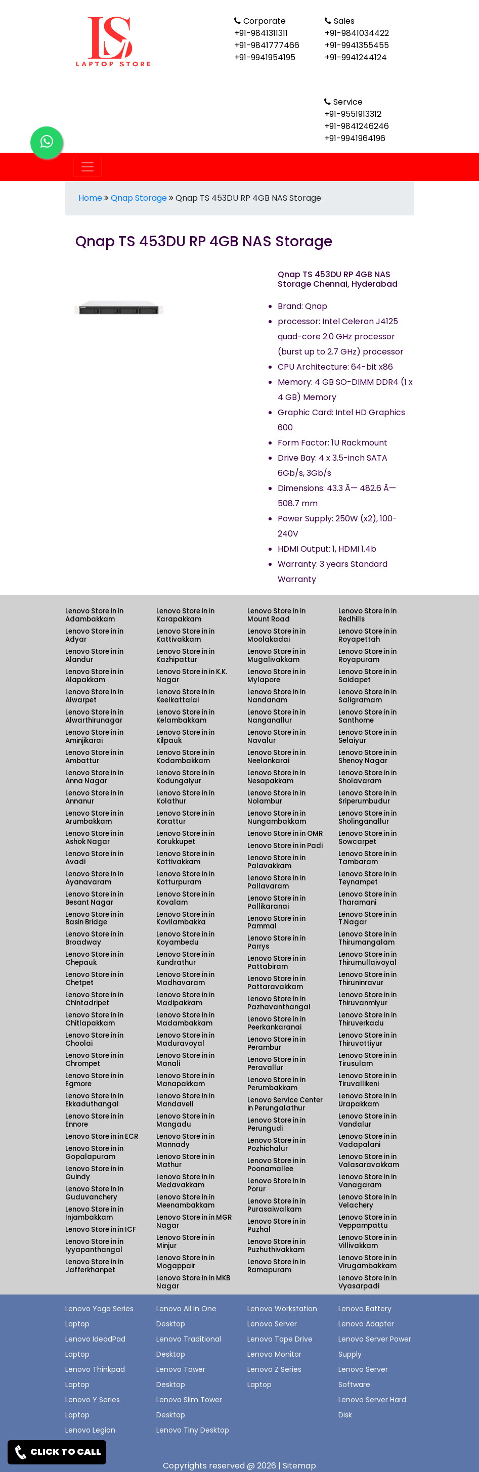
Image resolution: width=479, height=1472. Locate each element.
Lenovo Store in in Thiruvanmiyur (367, 999)
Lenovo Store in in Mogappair (185, 1262)
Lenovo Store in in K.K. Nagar (191, 676)
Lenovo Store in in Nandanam (276, 696)
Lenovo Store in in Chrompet (94, 1059)
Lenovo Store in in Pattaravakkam (276, 983)
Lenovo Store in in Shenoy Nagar (367, 757)
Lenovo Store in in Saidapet (367, 676)
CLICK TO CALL (57, 1452)
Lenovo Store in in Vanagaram (367, 1181)
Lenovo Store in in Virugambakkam (367, 1262)
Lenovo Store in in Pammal (276, 922)
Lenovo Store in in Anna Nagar (94, 777)
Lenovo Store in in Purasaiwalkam (276, 1205)
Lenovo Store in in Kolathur (185, 797)
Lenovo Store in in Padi (285, 846)
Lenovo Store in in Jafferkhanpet (94, 1266)
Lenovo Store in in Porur (276, 1185)
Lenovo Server (272, 1324)
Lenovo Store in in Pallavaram (276, 882)
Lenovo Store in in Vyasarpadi (367, 1282)
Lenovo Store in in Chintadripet (94, 999)
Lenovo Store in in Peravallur (276, 1064)
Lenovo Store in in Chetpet (94, 979)
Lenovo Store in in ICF (100, 1229)
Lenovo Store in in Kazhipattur (185, 655)
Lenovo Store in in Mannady (185, 1140)
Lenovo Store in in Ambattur (94, 757)
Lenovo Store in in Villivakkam (367, 1242)
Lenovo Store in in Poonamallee (276, 1165)
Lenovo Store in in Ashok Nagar (94, 837)
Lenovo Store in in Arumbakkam (94, 817)
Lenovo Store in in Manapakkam (185, 1080)
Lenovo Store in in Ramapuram (276, 1266)
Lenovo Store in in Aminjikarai (94, 736)
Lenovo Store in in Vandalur (367, 1120)
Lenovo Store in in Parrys (276, 942)
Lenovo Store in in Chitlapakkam (94, 1019)
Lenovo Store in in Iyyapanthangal (94, 1246)
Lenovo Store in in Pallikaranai (276, 902)
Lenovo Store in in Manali (185, 1059)
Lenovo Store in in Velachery (367, 1201)
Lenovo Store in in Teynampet (367, 878)
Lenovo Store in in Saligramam (367, 696)
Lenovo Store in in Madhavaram (185, 979)
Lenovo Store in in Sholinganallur (367, 817)
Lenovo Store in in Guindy (94, 1173)
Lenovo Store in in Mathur (185, 1161)
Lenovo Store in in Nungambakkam (276, 817)
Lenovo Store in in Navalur (276, 736)
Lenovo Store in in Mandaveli (185, 1100)
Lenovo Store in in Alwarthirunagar (94, 716)
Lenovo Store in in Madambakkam (185, 1019)
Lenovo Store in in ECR (101, 1136)
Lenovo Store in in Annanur (94, 797)
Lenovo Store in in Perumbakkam (276, 1084)
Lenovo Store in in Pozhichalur (276, 1144)
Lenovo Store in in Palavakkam (276, 862)
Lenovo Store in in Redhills (367, 615)
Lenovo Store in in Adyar (94, 635)
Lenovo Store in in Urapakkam (367, 1100)
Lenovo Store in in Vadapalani (367, 1140)
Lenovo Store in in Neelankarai (276, 757)
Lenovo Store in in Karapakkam (185, 615)
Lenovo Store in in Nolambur (276, 797)
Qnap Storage (139, 198)
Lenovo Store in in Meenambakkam (185, 1201)
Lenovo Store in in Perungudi (276, 1124)
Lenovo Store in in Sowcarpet (367, 837)
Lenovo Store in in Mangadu (185, 1120)
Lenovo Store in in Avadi (94, 858)
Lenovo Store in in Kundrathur (185, 958)
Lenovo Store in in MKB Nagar (193, 1282)
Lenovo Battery (364, 1309)
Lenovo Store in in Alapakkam (94, 676)
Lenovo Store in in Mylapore (276, 676)
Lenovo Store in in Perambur (276, 1043)
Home (90, 198)
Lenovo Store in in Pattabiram (276, 962)
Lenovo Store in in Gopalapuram (94, 1153)
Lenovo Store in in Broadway (94, 938)
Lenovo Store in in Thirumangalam (367, 938)
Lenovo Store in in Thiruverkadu (367, 1019)
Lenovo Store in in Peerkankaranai (276, 1023)
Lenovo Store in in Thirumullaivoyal (367, 958)
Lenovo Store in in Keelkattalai (185, 696)
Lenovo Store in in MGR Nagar (194, 1221)
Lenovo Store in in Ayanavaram (94, 878)
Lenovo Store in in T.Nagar (367, 918)
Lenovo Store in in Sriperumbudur (367, 797)
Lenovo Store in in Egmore (94, 1080)
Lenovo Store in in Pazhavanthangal (279, 1003)
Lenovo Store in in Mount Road (276, 615)
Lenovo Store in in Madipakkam (185, 999)
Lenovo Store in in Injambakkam (94, 1213)
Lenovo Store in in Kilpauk (185, 736)
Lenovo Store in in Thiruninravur (367, 979)
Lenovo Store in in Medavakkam (185, 1181)
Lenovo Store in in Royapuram (367, 655)
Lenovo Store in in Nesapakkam (276, 777)
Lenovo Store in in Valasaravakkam (368, 1161)
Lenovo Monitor (274, 1354)
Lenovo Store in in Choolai (94, 1039)
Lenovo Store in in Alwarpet (94, 696)
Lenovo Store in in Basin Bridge (94, 918)
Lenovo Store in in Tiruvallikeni (367, 1080)
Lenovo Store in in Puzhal (276, 1225)
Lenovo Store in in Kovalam (185, 898)
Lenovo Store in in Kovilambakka (185, 918)
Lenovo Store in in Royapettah (367, 635)
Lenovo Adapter (366, 1324)
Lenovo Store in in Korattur (185, 817)
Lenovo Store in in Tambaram (367, 858)
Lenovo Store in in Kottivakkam (185, 858)
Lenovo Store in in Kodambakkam (185, 757)
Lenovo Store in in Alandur (94, 655)
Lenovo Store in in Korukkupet (185, 837)
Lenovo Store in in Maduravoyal (185, 1039)
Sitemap (299, 1465)
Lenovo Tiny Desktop (192, 1430)
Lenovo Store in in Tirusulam (367, 1059)
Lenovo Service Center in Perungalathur (285, 1104)
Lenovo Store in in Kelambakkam (185, 716)
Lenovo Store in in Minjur (185, 1242)
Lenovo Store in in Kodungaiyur (185, 777)
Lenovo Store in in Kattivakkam (185, 635)
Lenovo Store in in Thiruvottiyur (367, 1039)
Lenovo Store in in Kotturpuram (185, 878)
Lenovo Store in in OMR (285, 833)
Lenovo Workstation (282, 1309)
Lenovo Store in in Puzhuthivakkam (276, 1246)
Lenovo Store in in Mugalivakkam (276, 655)
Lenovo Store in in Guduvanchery (94, 1193)
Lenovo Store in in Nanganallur (276, 716)
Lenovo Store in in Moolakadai (276, 635)
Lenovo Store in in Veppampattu (367, 1221)
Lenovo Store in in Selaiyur (367, 736)
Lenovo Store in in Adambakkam (94, 615)
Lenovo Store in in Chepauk (94, 958)
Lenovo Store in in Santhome (367, 716)
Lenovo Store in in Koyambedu (185, 938)
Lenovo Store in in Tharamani (367, 898)
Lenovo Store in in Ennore (94, 1120)
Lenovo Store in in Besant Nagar (94, 898)
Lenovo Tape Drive (280, 1339)
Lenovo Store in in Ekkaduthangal (94, 1100)
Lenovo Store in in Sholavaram (367, 777)
